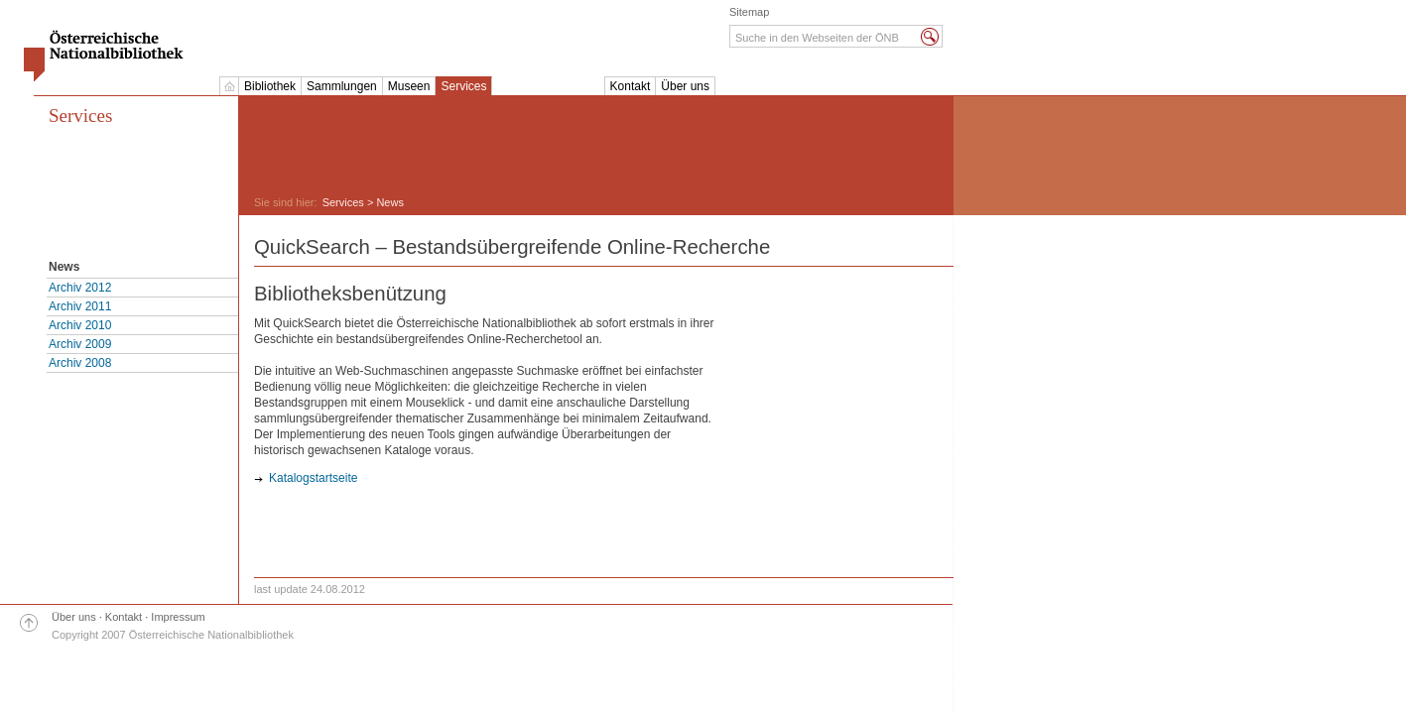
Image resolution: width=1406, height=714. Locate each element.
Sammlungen (342, 86)
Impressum (177, 617)
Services (463, 86)
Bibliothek (270, 86)
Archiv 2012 (80, 288)
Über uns (685, 86)
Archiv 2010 (80, 325)
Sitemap (749, 12)
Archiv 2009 (80, 344)
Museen (409, 86)
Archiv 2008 (80, 363)
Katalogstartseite (313, 478)
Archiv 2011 (80, 306)
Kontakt (630, 86)
